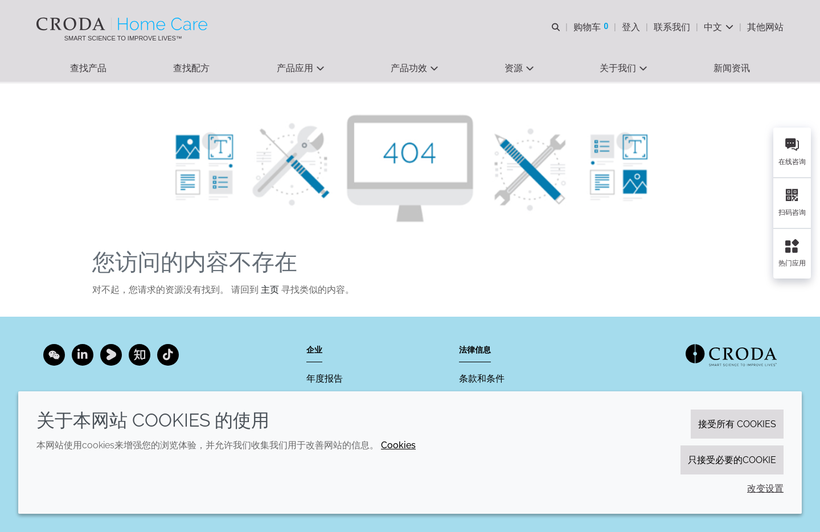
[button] (88, 69)
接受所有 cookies (737, 424)
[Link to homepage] (731, 355)
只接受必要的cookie (732, 460)
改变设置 (765, 488)
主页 (270, 290)
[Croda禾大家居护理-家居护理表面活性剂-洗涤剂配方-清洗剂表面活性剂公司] (123, 24)
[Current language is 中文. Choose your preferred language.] (718, 27)
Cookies (398, 445)
